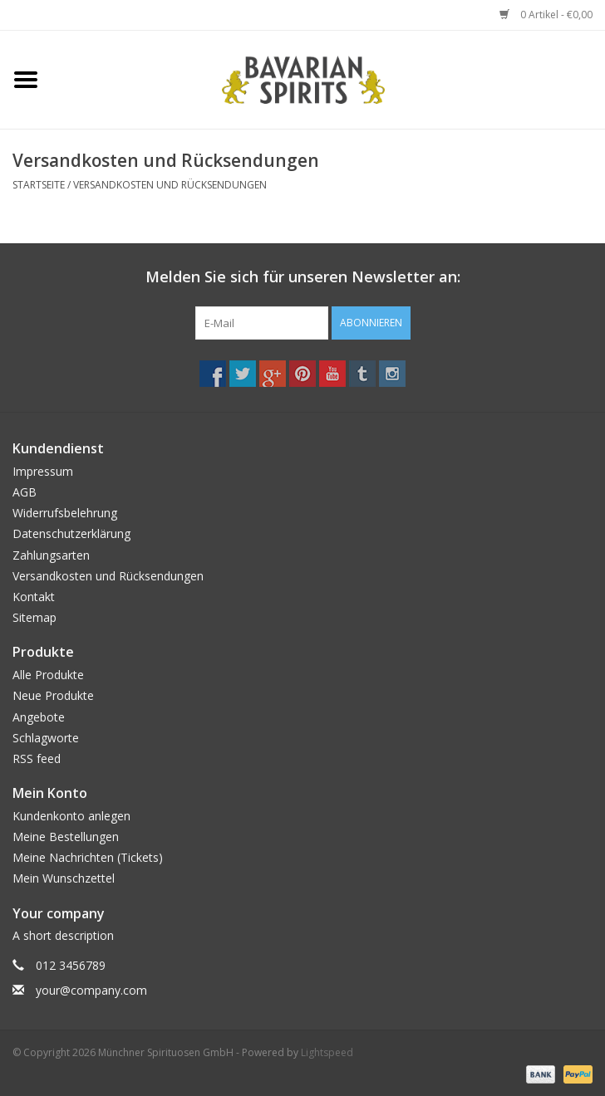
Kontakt (33, 596)
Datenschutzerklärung (71, 533)
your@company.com (91, 990)
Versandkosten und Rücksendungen (170, 185)
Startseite (38, 185)
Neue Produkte (53, 695)
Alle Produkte (48, 675)
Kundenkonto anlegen (71, 816)
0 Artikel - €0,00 (546, 14)
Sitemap (34, 617)
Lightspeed (327, 1052)
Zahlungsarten (51, 555)
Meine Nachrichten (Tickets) (87, 857)
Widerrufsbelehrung (64, 513)
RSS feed (36, 758)
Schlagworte (45, 738)
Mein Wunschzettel (63, 878)
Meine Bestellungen (65, 836)
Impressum (42, 471)
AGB (24, 492)
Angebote (38, 717)
